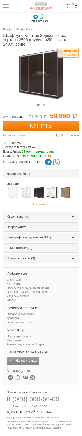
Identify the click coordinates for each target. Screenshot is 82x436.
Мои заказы (14, 340)
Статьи (11, 299)
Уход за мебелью (18, 296)
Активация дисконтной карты (26, 344)
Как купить (14, 283)
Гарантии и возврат (19, 322)
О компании (15, 279)
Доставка (13, 318)
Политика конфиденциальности (28, 288)
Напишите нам (23, 360)
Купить (41, 126)
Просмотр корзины (19, 336)
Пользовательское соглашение (27, 291)
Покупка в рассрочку (20, 314)
